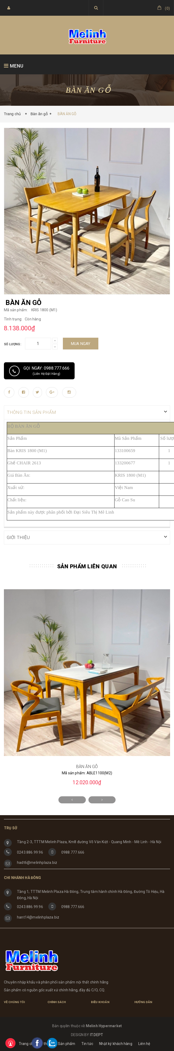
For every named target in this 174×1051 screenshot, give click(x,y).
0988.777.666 (72, 852)
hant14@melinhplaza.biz (38, 917)
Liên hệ (144, 1043)
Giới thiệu (44, 1043)
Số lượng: (12, 344)
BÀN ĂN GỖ (87, 766)
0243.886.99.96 (30, 852)
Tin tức (87, 1043)
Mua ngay (81, 343)
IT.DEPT (96, 1034)
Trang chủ (13, 114)
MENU (13, 65)
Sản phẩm (66, 1043)
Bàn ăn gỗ (39, 114)
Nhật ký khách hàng (115, 1043)
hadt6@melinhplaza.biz (37, 862)
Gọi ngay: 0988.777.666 (39, 371)
